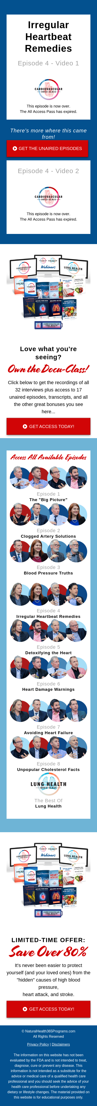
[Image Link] (48, 477)
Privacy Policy (38, 1044)
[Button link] (47, 148)
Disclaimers (61, 1044)
